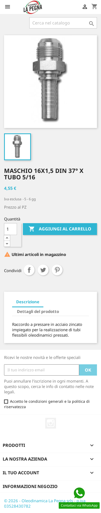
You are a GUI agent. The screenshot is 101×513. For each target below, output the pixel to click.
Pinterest (57, 270)
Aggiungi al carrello (60, 229)
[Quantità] (10, 229)
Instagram (50, 423)
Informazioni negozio (30, 486)
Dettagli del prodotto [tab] (38, 311)
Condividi (29, 270)
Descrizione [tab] (27, 301)
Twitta (43, 270)
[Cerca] (63, 22)
